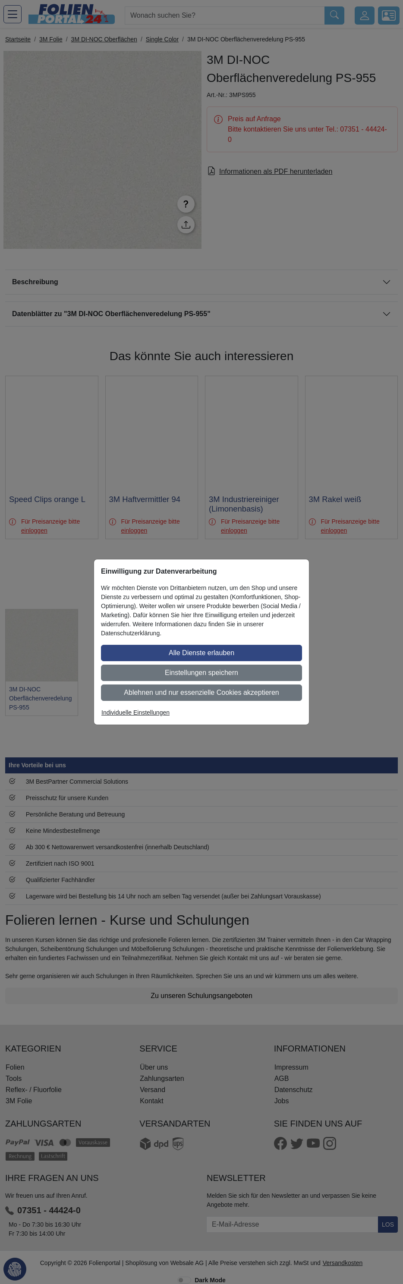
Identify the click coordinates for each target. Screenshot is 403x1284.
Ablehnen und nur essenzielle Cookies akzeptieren (201, 692)
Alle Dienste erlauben (201, 652)
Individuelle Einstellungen (135, 712)
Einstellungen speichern (201, 672)
